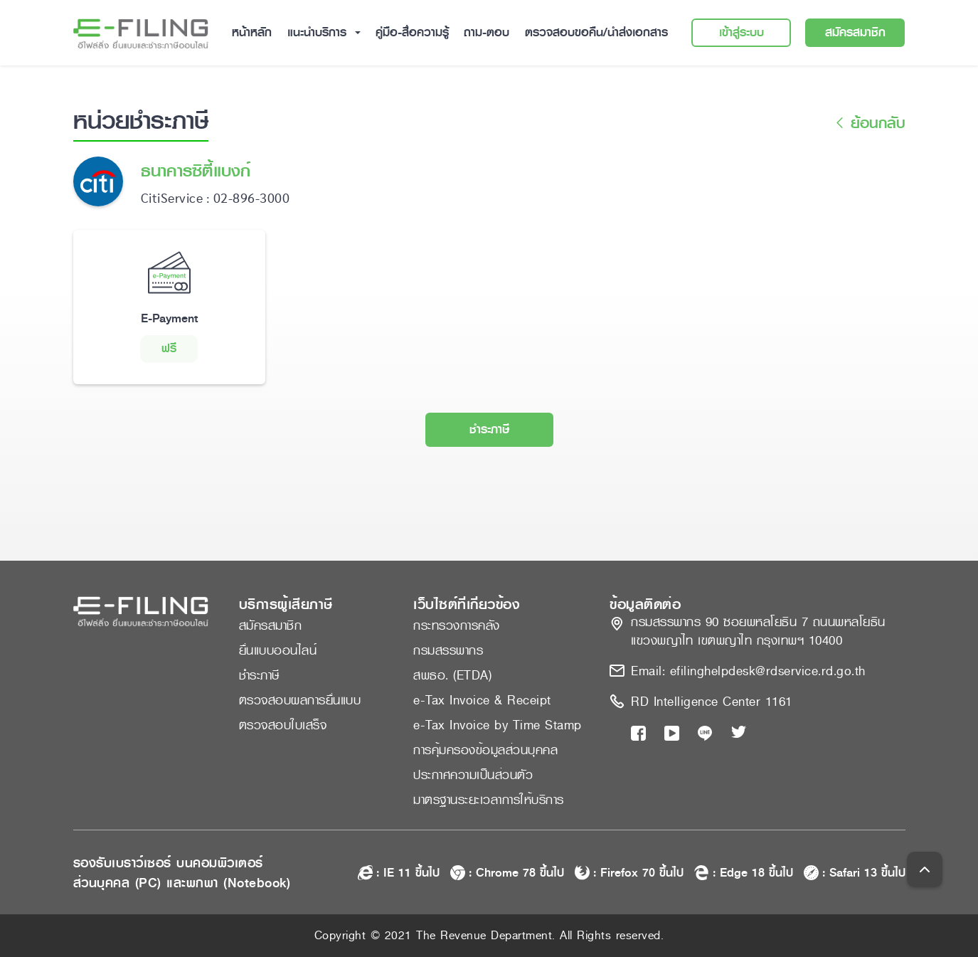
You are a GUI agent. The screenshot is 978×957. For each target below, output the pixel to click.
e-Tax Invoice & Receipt (482, 700)
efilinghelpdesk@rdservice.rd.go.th (768, 671)
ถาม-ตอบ (486, 32)
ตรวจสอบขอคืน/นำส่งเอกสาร (596, 32)
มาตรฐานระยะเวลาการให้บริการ (488, 800)
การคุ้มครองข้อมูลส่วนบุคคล (485, 750)
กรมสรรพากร (448, 650)
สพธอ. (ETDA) (452, 675)
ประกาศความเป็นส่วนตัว (473, 775)
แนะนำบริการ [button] (319, 32)
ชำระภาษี (489, 429)
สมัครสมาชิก (855, 32)
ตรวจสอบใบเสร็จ (283, 725)
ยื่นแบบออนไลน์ (278, 650)
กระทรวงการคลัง (456, 625)
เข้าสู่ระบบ (741, 32)
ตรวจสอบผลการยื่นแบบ (300, 700)
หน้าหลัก (252, 32)
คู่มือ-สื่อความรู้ (412, 32)
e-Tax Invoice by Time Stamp (497, 725)
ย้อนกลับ (868, 123)
